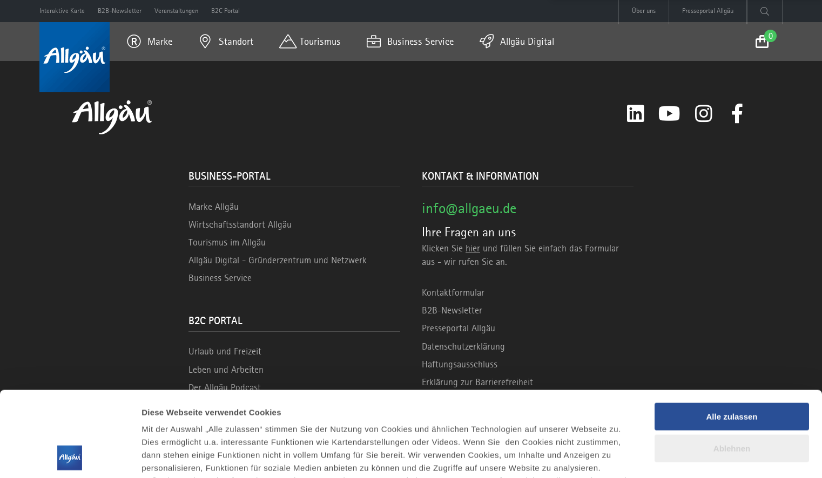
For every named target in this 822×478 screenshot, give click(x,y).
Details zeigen (169, 456)
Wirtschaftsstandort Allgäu (240, 224)
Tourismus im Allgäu (227, 242)
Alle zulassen (731, 337)
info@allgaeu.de (469, 208)
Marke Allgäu (213, 206)
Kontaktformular (453, 292)
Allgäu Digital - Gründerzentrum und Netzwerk (277, 260)
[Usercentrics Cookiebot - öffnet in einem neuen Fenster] (70, 457)
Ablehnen (731, 368)
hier (473, 248)
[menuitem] (149, 41)
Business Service (220, 277)
